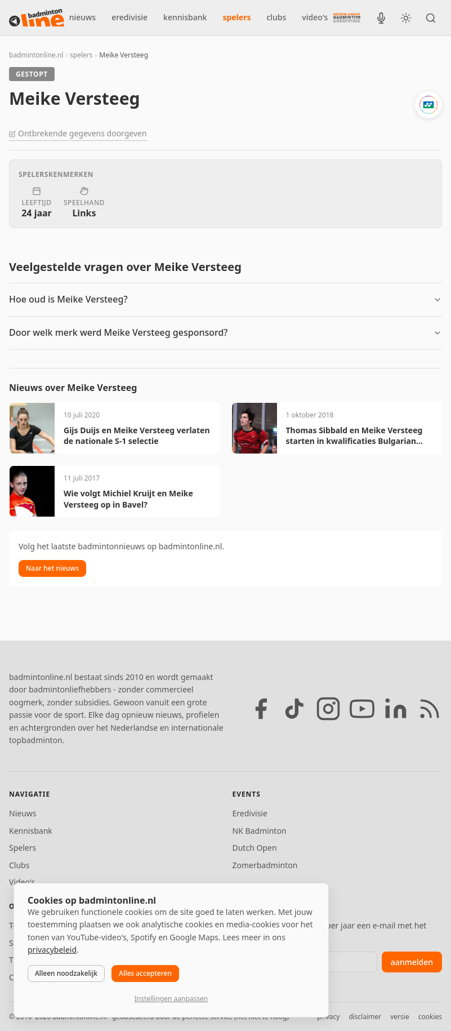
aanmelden (412, 962)
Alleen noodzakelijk (66, 973)
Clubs (19, 865)
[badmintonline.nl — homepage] (36, 18)
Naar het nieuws (52, 568)
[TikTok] (294, 708)
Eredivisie (250, 813)
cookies (430, 1016)
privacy (328, 1016)
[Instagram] (328, 708)
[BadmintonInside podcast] (381, 18)
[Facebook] (260, 708)
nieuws (82, 17)
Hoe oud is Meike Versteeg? (68, 299)
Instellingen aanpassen (171, 998)
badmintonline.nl (36, 55)
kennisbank (185, 17)
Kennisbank (30, 830)
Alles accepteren (145, 973)
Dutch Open (255, 847)
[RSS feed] (429, 708)
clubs (276, 17)
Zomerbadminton (265, 865)
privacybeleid (52, 949)
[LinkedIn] (395, 708)
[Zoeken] (430, 18)
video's (315, 17)
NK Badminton (260, 830)
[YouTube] (362, 708)
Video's (22, 882)
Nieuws (23, 813)
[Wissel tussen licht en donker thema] (406, 18)
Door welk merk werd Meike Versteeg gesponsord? (118, 332)
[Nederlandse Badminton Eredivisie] (347, 17)
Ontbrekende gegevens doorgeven (78, 133)
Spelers (22, 847)
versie (399, 1016)
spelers (236, 17)
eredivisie (129, 17)
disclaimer (365, 1016)
